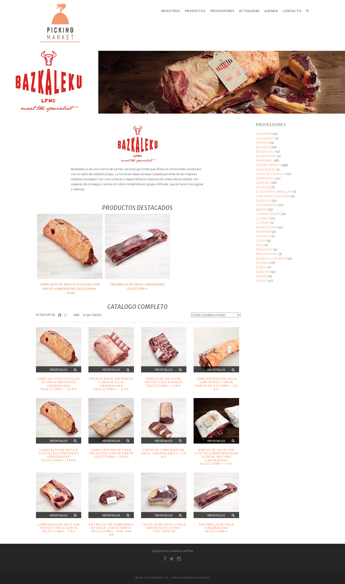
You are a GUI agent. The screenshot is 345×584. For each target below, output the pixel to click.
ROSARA (262, 260)
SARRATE (263, 269)
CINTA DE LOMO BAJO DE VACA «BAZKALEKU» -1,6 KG (163, 450)
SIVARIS (261, 273)
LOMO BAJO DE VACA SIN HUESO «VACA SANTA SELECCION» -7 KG (59, 525)
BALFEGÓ (263, 144)
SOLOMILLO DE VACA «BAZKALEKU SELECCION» (137, 283)
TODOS (96, 312)
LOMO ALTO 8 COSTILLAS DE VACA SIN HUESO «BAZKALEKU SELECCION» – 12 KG (58, 381)
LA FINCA (263, 215)
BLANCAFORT (266, 153)
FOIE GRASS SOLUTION (273, 193)
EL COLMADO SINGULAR (274, 189)
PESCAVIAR (264, 247)
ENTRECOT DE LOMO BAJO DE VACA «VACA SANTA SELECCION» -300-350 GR (111, 527)
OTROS (261, 238)
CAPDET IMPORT (268, 162)
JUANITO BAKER (268, 211)
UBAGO (261, 278)
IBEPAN (261, 206)
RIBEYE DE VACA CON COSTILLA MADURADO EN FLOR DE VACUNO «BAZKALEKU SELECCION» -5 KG (216, 454)
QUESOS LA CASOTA (271, 255)
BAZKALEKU (265, 148)
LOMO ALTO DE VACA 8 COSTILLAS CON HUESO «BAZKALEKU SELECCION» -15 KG (70, 285)
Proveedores (222, 11)
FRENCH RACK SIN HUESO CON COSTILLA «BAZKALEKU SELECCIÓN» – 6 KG (111, 381)
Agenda (271, 11)
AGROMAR (264, 131)
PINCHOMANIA (266, 251)
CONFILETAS (265, 175)
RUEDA (261, 264)
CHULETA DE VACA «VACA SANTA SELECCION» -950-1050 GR (163, 525)
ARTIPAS (262, 140)
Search (307, 10)
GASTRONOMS (267, 202)
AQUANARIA (265, 135)
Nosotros (170, 11)
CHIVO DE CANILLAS (271, 171)
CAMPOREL (264, 157)
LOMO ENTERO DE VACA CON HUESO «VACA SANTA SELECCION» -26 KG (216, 381)
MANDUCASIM (266, 224)
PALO (260, 242)
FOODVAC (263, 197)
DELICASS (263, 184)
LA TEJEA (263, 220)
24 (88, 312)
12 (84, 312)
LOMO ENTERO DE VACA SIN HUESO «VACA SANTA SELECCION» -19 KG (111, 450)
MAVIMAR (263, 229)
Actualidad (249, 11)
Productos (195, 11)
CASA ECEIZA (266, 166)
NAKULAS (263, 233)
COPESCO (263, 180)
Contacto (292, 11)
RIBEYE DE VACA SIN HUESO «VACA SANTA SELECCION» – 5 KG (164, 379)
